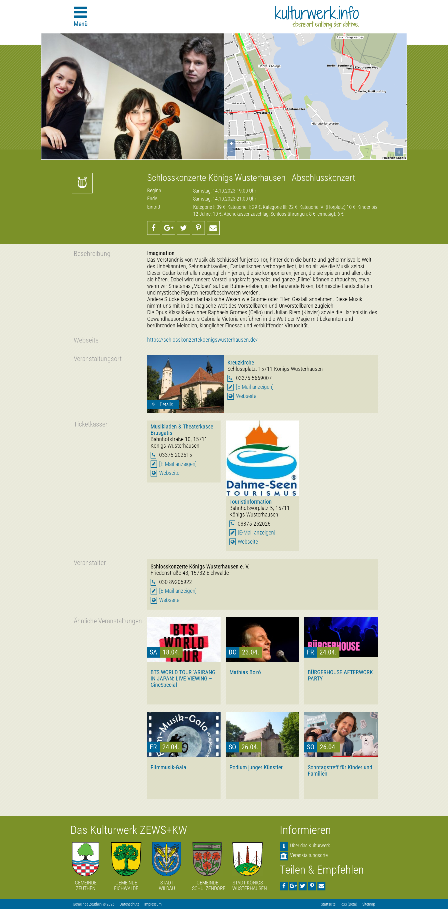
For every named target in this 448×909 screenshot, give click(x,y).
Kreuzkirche (240, 362)
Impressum (153, 904)
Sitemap (368, 904)
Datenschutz (129, 904)
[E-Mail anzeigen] (255, 387)
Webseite (246, 396)
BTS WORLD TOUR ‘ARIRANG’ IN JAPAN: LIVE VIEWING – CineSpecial (184, 678)
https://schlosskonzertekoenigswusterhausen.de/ (202, 340)
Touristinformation (250, 501)
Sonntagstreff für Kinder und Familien (340, 770)
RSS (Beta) (349, 904)
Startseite (328, 904)
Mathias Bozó (245, 672)
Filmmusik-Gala (168, 767)
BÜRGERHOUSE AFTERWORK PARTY (340, 675)
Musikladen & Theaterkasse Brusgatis (182, 429)
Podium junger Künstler (256, 767)
